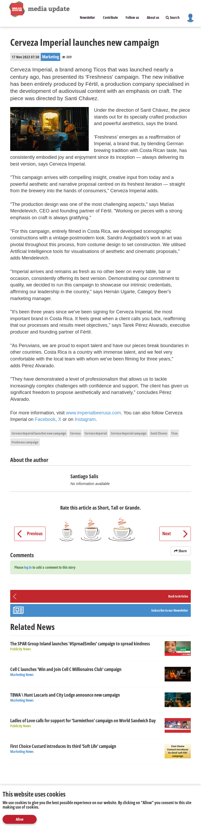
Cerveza (75, 433)
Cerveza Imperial (96, 433)
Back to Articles (178, 596)
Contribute (110, 17)
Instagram (85, 419)
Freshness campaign (25, 442)
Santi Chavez (158, 433)
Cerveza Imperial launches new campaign (39, 433)
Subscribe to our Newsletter (169, 610)
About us (153, 17)
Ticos (174, 433)
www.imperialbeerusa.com (93, 412)
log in (28, 567)
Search (173, 17)
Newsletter (87, 17)
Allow (20, 819)
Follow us (132, 17)
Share (180, 550)
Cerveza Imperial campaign (129, 433)
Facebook (45, 419)
